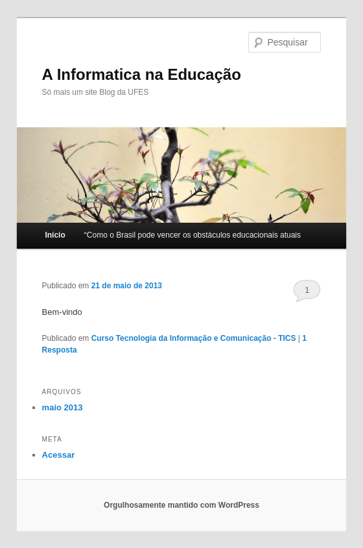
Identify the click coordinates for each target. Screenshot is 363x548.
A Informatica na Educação (141, 74)
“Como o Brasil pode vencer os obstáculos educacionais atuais (192, 235)
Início (55, 235)
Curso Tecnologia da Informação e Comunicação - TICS (193, 338)
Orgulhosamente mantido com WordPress (181, 505)
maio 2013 (62, 407)
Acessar (58, 455)
